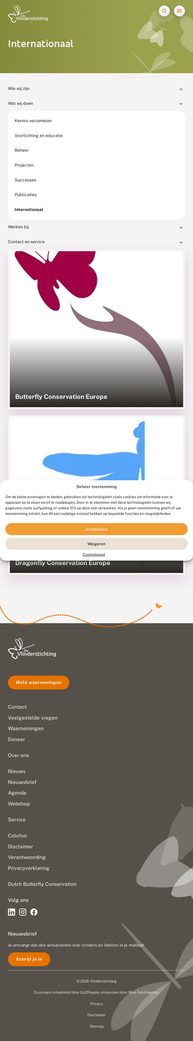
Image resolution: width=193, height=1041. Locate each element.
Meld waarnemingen (38, 682)
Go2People (89, 992)
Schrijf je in (29, 959)
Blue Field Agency (143, 992)
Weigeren (96, 544)
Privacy (96, 1004)
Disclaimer (96, 1015)
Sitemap (97, 1026)
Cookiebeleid (94, 554)
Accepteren (96, 529)
